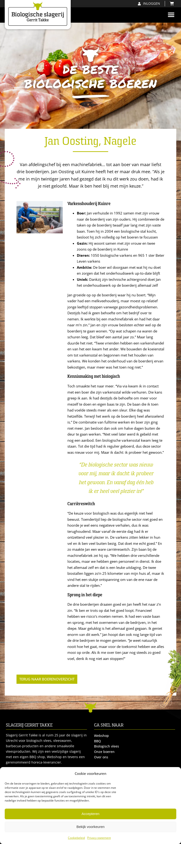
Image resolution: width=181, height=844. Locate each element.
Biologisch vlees (106, 746)
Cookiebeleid (76, 838)
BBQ (97, 741)
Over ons (101, 757)
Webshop (101, 736)
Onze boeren (104, 752)
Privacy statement (99, 838)
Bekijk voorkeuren (90, 827)
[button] (171, 15)
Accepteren (90, 814)
